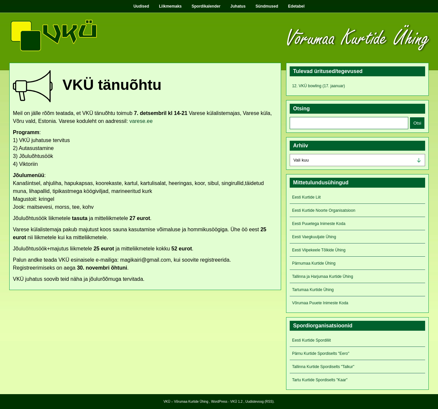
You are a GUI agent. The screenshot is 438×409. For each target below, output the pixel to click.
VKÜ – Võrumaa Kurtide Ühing (186, 401)
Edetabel (296, 6)
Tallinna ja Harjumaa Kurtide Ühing (322, 276)
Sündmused (266, 6)
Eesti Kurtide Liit (306, 197)
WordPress (219, 401)
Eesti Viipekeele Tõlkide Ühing (319, 250)
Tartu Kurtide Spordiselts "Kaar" (319, 380)
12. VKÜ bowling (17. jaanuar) (318, 86)
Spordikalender (206, 6)
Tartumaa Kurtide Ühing (313, 289)
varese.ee (141, 121)
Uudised (141, 6)
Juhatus (237, 6)
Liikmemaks (170, 6)
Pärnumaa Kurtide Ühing (313, 263)
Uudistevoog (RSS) (259, 401)
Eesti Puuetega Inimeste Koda (318, 223)
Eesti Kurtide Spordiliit (311, 340)
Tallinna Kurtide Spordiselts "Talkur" (323, 366)
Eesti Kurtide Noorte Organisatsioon (323, 210)
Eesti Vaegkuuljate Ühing (314, 237)
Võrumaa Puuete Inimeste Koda (320, 303)
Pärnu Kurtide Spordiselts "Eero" (320, 353)
